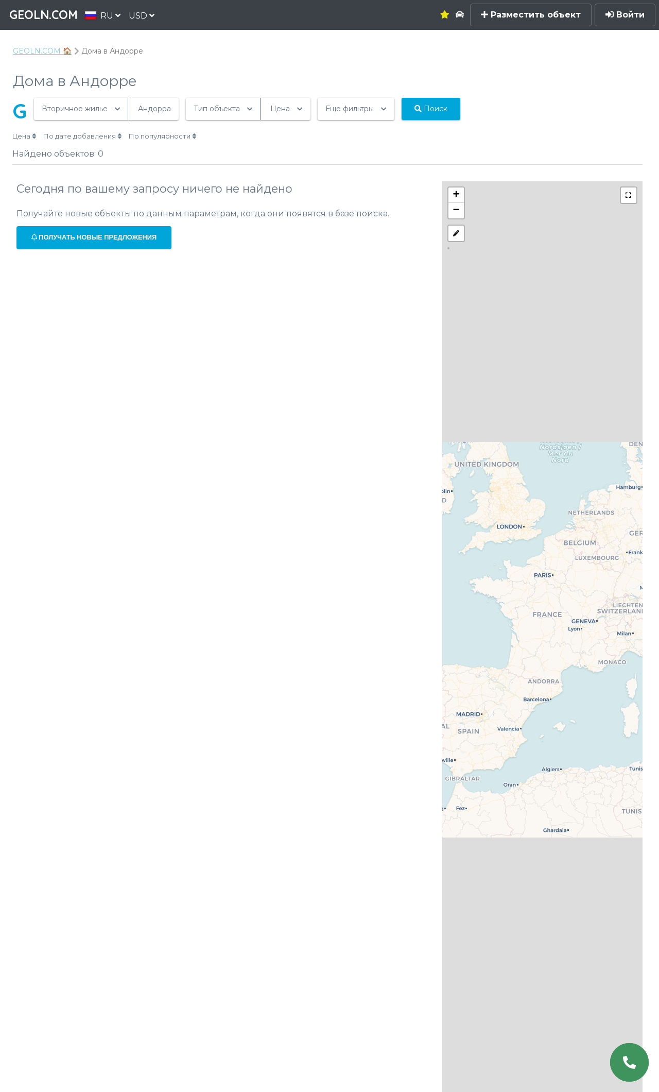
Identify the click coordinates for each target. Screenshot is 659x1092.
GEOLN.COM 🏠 (42, 51)
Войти (625, 15)
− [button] (456, 210)
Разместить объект (531, 15)
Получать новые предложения (94, 237)
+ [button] (456, 195)
